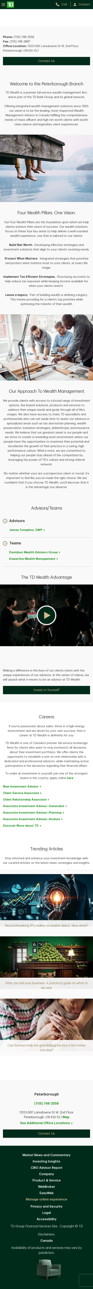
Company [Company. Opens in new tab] (46, 1174)
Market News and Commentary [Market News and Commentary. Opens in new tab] (46, 1155)
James (27, 530)
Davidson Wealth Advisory (34, 552)
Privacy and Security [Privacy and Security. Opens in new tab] (46, 1206)
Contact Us (46, 1133)
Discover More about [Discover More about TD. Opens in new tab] (22, 825)
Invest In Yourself (46, 690)
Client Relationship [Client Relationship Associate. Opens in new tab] (26, 799)
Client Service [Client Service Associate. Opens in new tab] (22, 793)
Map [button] (66, 1117)
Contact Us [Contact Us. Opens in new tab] (46, 61)
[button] (14, 521)
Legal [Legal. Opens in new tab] (46, 1212)
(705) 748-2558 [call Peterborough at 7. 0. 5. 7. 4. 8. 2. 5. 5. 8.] (46, 1103)
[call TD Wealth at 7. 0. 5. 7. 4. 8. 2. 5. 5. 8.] (63, 4)
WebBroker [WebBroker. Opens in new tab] (46, 1186)
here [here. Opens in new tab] (70, 778)
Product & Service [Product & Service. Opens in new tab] (47, 1180)
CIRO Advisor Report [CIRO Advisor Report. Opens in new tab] (46, 1167)
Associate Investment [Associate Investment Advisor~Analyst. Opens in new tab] (33, 819)
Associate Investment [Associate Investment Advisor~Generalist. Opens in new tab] (35, 806)
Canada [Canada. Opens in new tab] (46, 1240)
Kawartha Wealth (33, 558)
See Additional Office (46, 1123)
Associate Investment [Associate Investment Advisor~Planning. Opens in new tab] (33, 812)
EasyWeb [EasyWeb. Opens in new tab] (47, 1193)
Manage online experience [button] (46, 1199)
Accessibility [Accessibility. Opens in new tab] (47, 1219)
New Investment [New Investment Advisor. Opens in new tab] (22, 786)
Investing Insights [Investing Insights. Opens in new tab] (46, 1161)
